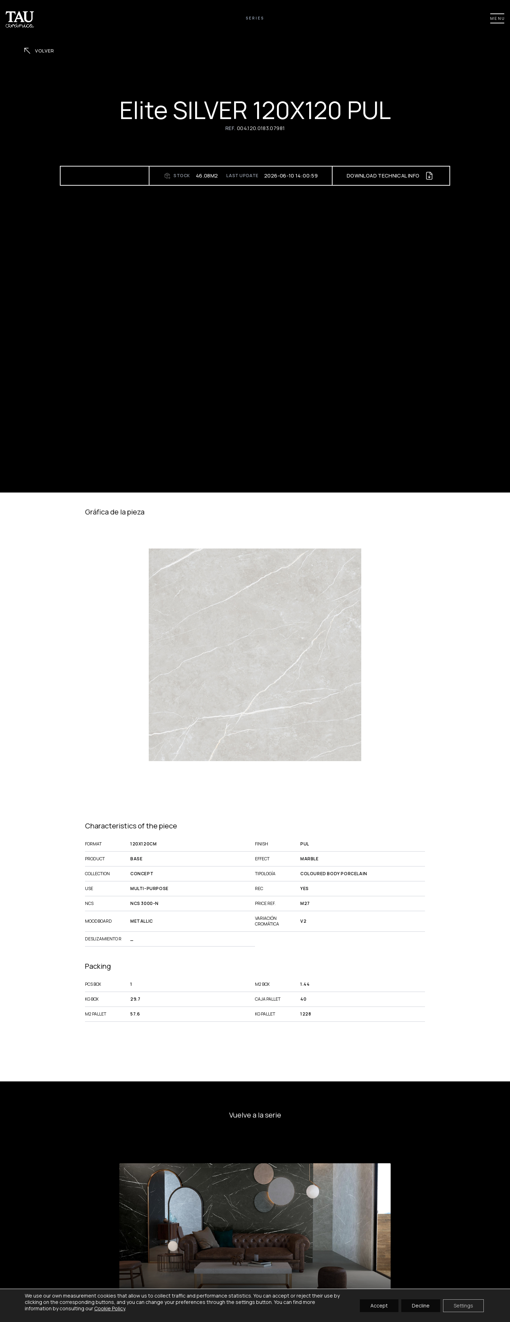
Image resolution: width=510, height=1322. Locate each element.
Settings (463, 1305)
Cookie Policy (109, 1308)
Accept (379, 1305)
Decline (421, 1305)
